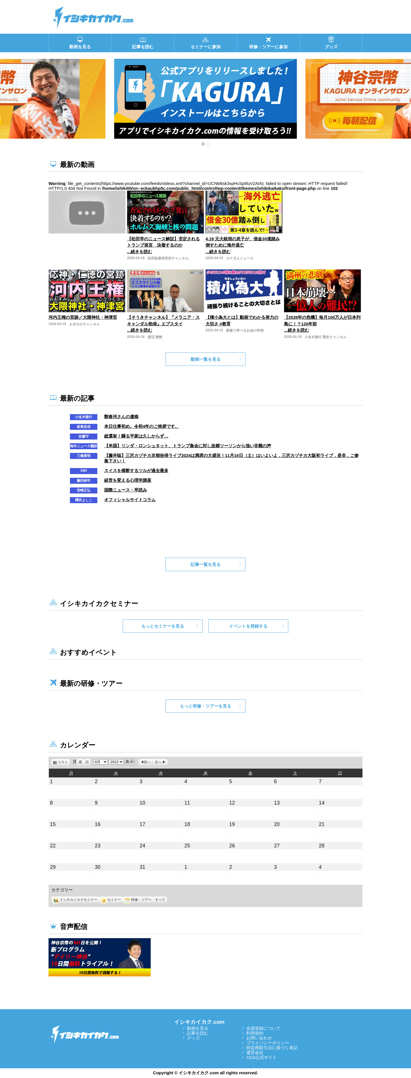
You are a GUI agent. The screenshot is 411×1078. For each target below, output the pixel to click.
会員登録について (263, 1028)
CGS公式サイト (261, 1057)
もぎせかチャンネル (84, 324)
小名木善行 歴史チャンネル (325, 337)
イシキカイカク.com (199, 1022)
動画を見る (197, 1028)
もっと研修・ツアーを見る (205, 706)
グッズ (193, 1037)
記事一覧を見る (206, 564)
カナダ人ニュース (239, 258)
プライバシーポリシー (267, 1042)
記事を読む (197, 1033)
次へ (158, 762)
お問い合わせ (259, 1037)
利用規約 (254, 1033)
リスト (64, 762)
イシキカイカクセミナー (75, 900)
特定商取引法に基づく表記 (272, 1047)
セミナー (111, 900)
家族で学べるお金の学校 (245, 331)
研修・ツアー (138, 900)
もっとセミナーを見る (162, 626)
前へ (147, 762)
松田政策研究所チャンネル (168, 258)
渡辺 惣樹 (155, 337)
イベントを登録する (248, 626)
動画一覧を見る (206, 359)
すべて (160, 900)
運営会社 (254, 1052)
